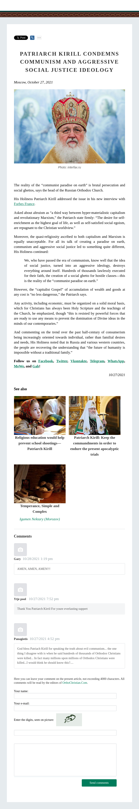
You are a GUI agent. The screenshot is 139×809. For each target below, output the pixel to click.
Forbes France (24, 204)
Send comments (99, 782)
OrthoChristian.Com (74, 682)
